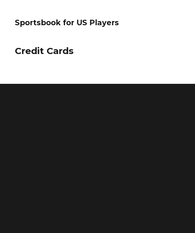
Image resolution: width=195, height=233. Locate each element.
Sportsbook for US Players (67, 22)
